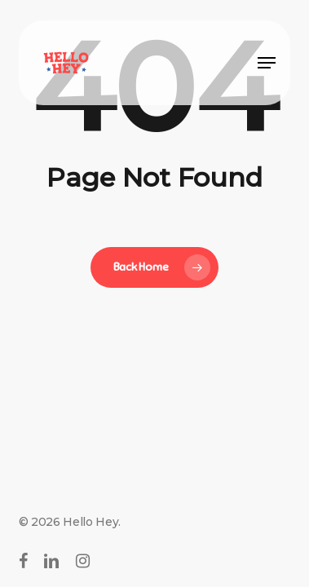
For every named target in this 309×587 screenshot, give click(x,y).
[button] (267, 63)
